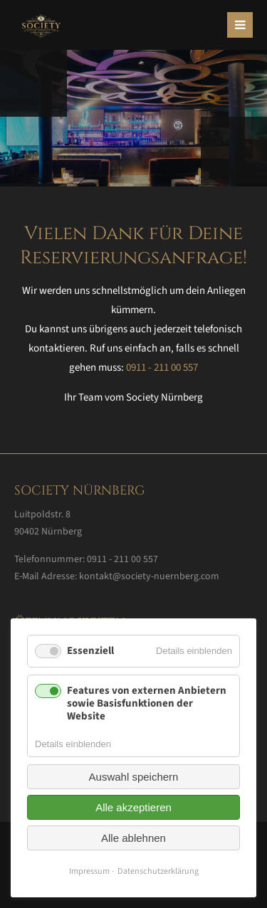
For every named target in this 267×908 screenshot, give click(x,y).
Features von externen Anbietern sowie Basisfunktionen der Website (146, 703)
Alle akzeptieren (133, 807)
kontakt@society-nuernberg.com (149, 576)
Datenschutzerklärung (158, 871)
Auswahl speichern (134, 777)
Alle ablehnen (133, 838)
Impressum (89, 871)
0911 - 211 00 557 (162, 367)
